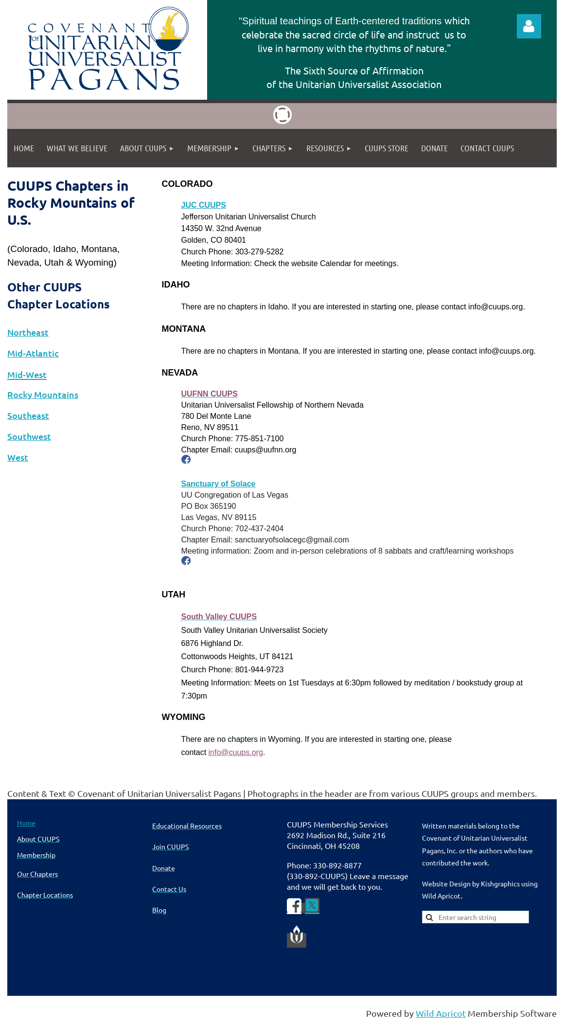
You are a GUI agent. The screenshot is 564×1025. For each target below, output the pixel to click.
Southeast (28, 415)
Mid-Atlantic (33, 353)
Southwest (29, 436)
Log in (529, 26)
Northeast (28, 332)
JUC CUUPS (203, 205)
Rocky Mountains (42, 394)
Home (26, 822)
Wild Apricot (441, 1013)
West (17, 457)
